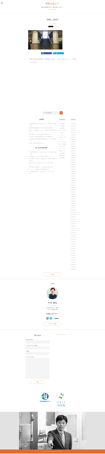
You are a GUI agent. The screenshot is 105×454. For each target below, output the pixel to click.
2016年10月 (73, 267)
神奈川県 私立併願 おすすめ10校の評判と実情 (41, 127)
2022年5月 (73, 144)
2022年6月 (73, 141)
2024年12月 (73, 126)
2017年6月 (73, 248)
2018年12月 (73, 210)
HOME (52, 274)
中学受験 (62, 126)
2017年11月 (73, 239)
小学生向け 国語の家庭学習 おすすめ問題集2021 (42, 136)
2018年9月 (73, 216)
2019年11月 (73, 187)
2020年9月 (73, 164)
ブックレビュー (62, 148)
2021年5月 (73, 150)
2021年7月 (73, 148)
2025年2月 (73, 123)
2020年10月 (73, 162)
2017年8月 (73, 244)
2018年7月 (73, 221)
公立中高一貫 (62, 137)
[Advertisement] (52, 90)
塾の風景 (62, 157)
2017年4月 (73, 253)
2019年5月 (73, 198)
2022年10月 (73, 137)
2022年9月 (73, 139)
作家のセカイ (62, 150)
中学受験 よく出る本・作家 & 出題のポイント (41, 134)
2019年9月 (73, 191)
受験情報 (62, 123)
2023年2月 (73, 135)
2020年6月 (73, 171)
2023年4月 (73, 132)
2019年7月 (73, 196)
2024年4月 (73, 128)
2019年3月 (73, 203)
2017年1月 (73, 260)
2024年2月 (73, 130)
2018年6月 (73, 223)
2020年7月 (73, 169)
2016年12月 (73, 262)
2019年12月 (73, 185)
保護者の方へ (62, 155)
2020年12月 (73, 157)
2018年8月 (73, 219)
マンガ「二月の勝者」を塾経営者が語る (39, 169)
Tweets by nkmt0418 (61, 334)
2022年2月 (73, 146)
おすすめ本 (62, 146)
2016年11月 (73, 264)
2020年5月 (73, 173)
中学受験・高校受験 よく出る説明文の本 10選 (41, 167)
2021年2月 (73, 155)
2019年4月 (73, 201)
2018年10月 (73, 214)
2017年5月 (73, 251)
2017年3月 (73, 255)
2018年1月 (73, 235)
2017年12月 (73, 237)
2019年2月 (73, 205)
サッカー (62, 135)
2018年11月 (73, 212)
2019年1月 (73, 207)
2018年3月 (73, 230)
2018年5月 (73, 226)
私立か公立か (62, 130)
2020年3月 (73, 178)
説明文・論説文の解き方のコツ (37, 143)
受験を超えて (52, 3)
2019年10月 (73, 189)
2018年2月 (73, 232)
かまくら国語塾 (62, 144)
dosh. (62, 139)
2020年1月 (73, 182)
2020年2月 (73, 180)
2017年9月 (73, 241)
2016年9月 (73, 269)
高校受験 (62, 128)
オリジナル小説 (62, 141)
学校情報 (62, 153)
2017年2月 (73, 257)
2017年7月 (73, 246)
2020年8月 (73, 166)
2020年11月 (73, 160)
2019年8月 (73, 194)
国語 (62, 132)
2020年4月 (73, 176)
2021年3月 (73, 153)
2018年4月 (73, 228)
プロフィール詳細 (52, 324)
